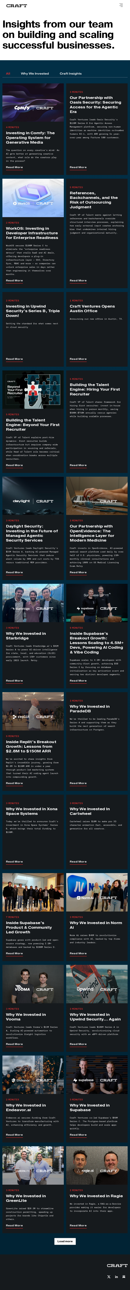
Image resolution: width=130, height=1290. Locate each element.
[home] (16, 6)
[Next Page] (65, 1241)
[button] (121, 5)
